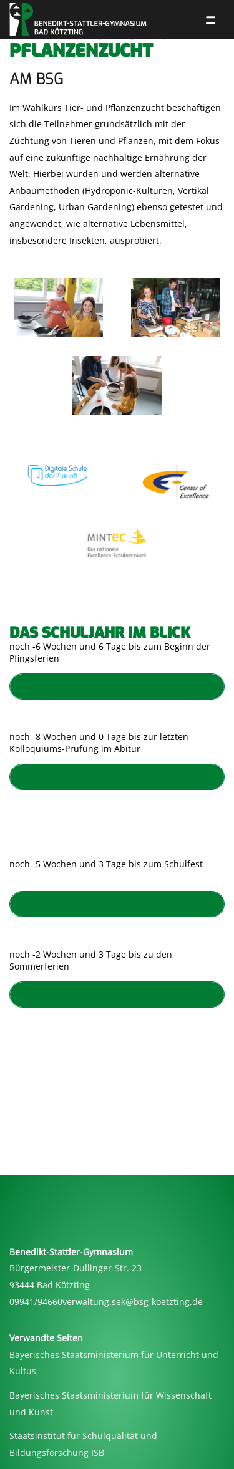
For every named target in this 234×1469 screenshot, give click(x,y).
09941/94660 (35, 1302)
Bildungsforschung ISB (56, 1452)
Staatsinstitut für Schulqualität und (83, 1436)
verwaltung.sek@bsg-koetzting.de (132, 1302)
